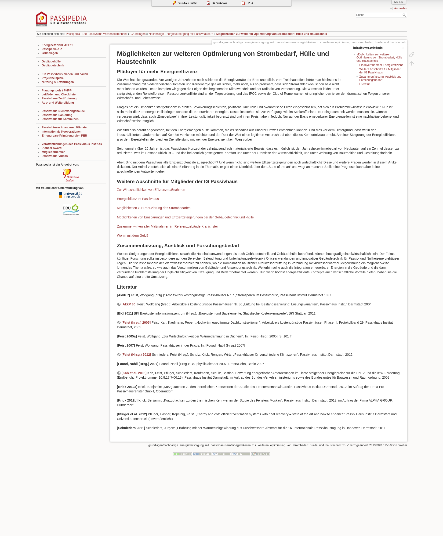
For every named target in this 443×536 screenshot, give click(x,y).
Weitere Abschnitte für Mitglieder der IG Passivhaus (379, 71)
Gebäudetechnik (53, 65)
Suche (405, 15)
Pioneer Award (52, 148)
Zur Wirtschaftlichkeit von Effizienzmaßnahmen (151, 190)
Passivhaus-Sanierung (57, 115)
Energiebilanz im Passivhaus (138, 199)
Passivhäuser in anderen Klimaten (65, 127)
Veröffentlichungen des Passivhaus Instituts (72, 144)
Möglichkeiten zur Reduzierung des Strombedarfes (153, 208)
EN (401, 2)
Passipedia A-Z (52, 49)
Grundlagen (138, 34)
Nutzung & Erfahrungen (58, 82)
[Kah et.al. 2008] (134, 373)
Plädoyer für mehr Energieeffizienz (381, 65)
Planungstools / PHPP (57, 90)
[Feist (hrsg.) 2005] (136, 322)
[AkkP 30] (129, 304)
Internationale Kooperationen (61, 131)
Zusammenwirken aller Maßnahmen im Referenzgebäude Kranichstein (168, 226)
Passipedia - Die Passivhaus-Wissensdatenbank (96, 34)
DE (396, 2)
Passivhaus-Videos (55, 156)
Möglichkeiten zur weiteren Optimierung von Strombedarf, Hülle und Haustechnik (271, 34)
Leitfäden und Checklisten (59, 94)
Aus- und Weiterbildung (58, 102)
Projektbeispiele (53, 78)
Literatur (364, 84)
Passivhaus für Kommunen (60, 119)
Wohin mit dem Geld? (132, 235)
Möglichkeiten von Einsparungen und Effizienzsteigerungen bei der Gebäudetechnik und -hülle (185, 217)
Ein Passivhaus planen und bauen (65, 74)
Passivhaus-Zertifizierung (59, 98)
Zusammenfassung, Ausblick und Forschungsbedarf (380, 78)
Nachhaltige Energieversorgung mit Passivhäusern (181, 34)
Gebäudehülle (51, 61)
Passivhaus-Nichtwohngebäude (63, 111)
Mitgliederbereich (53, 152)
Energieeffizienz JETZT (57, 45)
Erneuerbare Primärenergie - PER (64, 135)
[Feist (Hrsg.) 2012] (136, 354)
